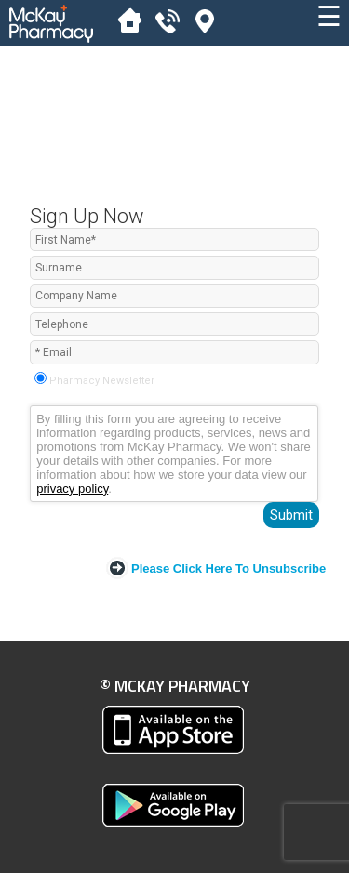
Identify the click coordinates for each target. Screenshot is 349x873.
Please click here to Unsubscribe (228, 568)
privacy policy (72, 489)
